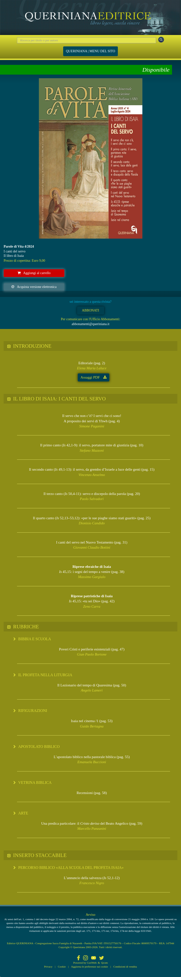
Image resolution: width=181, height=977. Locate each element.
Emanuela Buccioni (92, 762)
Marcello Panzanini (91, 828)
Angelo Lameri (92, 690)
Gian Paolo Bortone (92, 654)
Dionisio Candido (92, 523)
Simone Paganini (91, 426)
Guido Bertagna (91, 726)
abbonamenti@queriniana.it (91, 324)
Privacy (48, 966)
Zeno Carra (91, 606)
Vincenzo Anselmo (91, 475)
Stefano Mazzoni (92, 450)
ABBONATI (90, 310)
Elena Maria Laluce (91, 368)
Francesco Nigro (91, 883)
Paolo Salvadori (92, 499)
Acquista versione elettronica (33, 287)
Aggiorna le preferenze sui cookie (89, 966)
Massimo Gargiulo (91, 577)
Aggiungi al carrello (34, 273)
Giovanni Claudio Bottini (91, 547)
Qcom (104, 962)
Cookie (62, 966)
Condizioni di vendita (125, 966)
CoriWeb (91, 962)
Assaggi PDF (93, 377)
